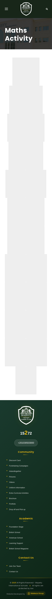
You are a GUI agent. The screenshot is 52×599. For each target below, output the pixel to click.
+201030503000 (26, 443)
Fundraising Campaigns (18, 466)
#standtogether (15, 471)
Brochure (13, 498)
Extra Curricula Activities (19, 493)
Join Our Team (15, 566)
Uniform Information (17, 488)
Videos (12, 482)
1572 (26, 433)
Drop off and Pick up (17, 509)
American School (16, 538)
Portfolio (12, 504)
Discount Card (15, 460)
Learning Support (16, 543)
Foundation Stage (16, 527)
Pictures (12, 477)
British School (14, 532)
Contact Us (13, 572)
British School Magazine (18, 549)
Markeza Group (36, 593)
